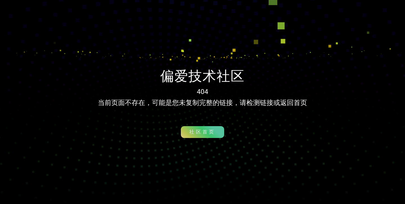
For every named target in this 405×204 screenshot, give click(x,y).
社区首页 (202, 132)
